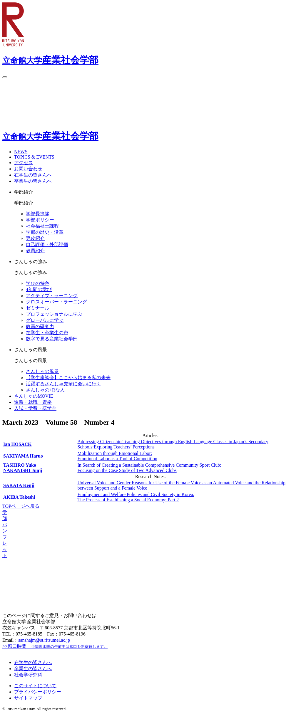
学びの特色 (37, 283)
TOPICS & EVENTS (34, 156)
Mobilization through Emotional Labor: (117, 456)
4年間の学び (39, 289)
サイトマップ (28, 697)
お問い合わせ (28, 168)
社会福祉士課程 (42, 225)
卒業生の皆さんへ (33, 181)
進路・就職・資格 (33, 402)
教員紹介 (35, 250)
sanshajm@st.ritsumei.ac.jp (44, 640)
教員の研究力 (40, 326)
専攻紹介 (35, 238)
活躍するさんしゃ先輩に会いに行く (63, 383)
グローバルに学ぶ (44, 320)
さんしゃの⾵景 (42, 371)
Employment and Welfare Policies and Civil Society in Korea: (136, 497)
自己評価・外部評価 (47, 244)
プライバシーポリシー (37, 691)
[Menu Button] (4, 77)
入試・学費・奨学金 (35, 408)
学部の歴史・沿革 (44, 232)
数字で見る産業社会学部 (52, 338)
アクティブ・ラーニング (52, 295)
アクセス (23, 162)
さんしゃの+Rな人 (45, 389)
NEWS (20, 151)
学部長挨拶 (37, 213)
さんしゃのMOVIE (33, 396)
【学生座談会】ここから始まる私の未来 (68, 377)
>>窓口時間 (55, 646)
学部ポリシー (40, 219)
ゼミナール (37, 307)
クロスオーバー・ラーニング (56, 301)
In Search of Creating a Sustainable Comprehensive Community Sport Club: (149, 468)
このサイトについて (35, 685)
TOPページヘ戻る (20, 506)
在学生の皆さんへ (33, 174)
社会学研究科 (28, 674)
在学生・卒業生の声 (47, 332)
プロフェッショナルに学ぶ (54, 314)
